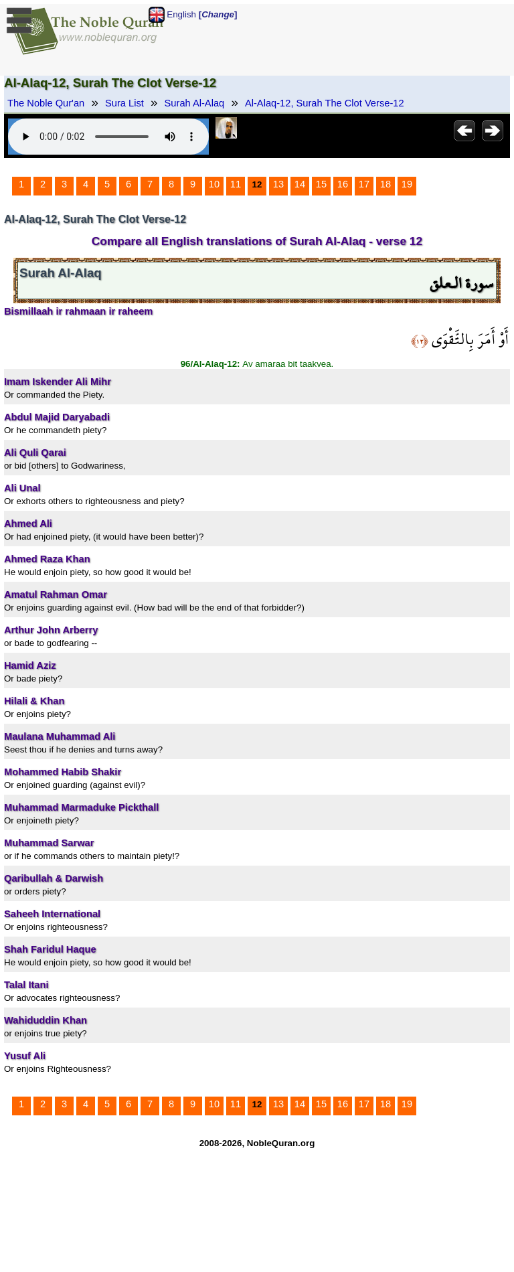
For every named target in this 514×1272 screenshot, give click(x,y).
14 (299, 184)
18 (385, 184)
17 (364, 184)
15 (321, 184)
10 (214, 184)
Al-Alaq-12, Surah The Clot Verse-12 (324, 103)
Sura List (124, 103)
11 (235, 184)
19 (407, 184)
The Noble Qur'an (45, 103)
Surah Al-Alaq (195, 103)
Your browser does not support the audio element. (108, 136)
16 (342, 184)
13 (278, 184)
